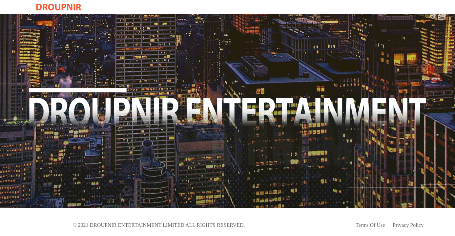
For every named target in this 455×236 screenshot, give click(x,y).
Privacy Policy (408, 225)
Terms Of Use (370, 225)
